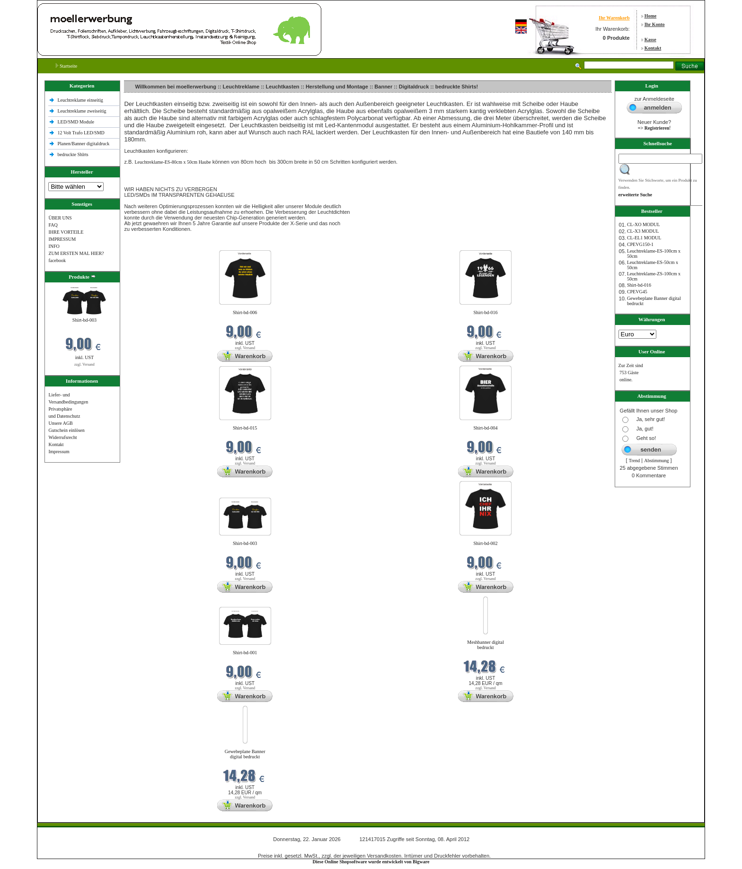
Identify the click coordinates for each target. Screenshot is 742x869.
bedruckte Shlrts (72, 154)
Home (651, 15)
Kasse (650, 39)
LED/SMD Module (75, 121)
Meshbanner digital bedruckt (485, 645)
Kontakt (653, 48)
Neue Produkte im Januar (150, 244)
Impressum (58, 451)
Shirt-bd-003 (84, 320)
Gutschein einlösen (66, 430)
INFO (53, 246)
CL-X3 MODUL (643, 231)
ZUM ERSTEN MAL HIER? (76, 253)
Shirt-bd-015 (245, 427)
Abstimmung (656, 460)
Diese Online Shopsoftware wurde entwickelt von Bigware (371, 861)
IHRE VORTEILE (65, 232)
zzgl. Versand (84, 364)
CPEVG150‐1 (640, 244)
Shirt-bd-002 (486, 543)
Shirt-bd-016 (486, 312)
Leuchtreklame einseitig (80, 100)
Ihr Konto (655, 24)
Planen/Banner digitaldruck (83, 143)
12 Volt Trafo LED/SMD (80, 132)
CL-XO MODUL (643, 224)
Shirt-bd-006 (245, 312)
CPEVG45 (637, 291)
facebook (57, 260)
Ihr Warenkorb (614, 17)
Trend (634, 460)
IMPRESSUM (62, 239)
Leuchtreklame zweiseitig (82, 111)
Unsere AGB (60, 423)
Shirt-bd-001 (245, 652)
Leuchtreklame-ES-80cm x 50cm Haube (172, 162)
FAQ (52, 225)
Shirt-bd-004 (486, 427)
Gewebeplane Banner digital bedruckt (245, 754)
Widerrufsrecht (62, 437)
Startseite (66, 66)
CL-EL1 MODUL (644, 237)
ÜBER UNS (59, 217)
